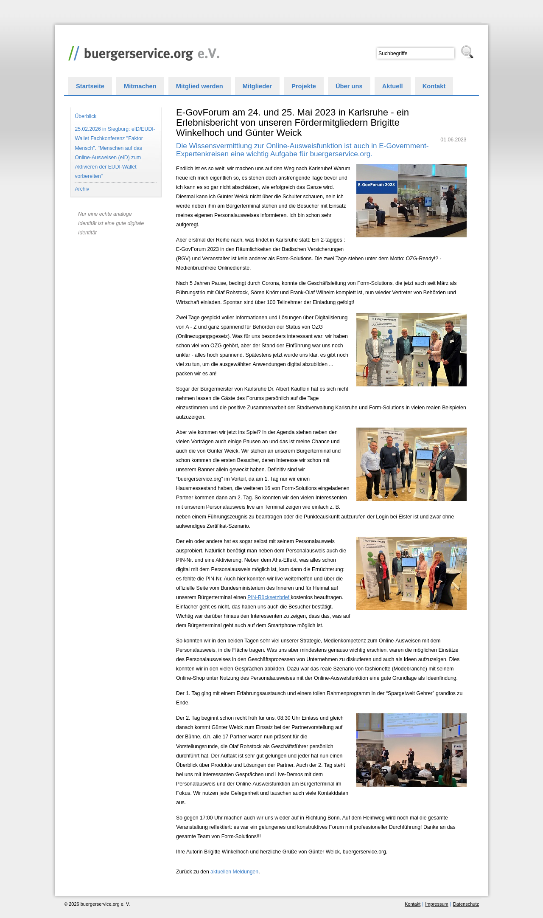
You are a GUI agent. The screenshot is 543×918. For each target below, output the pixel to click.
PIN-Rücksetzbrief (269, 597)
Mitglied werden (199, 86)
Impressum (436, 904)
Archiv (82, 189)
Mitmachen (140, 86)
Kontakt (434, 86)
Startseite (90, 86)
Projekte (303, 86)
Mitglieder (257, 86)
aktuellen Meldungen (234, 872)
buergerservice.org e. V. (142, 51)
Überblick (85, 116)
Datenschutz (466, 904)
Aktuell (392, 86)
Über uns (349, 86)
